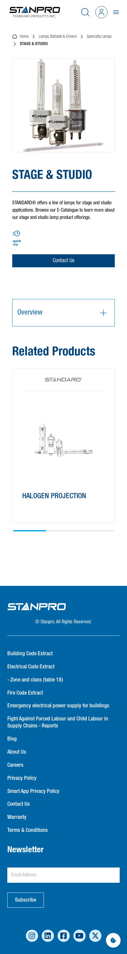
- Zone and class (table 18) (35, 680)
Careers (15, 765)
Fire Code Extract (25, 693)
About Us (16, 752)
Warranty (16, 817)
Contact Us (63, 260)
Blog (12, 739)
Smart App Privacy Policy (33, 791)
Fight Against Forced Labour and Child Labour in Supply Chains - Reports (57, 722)
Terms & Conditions (27, 830)
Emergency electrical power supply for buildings (58, 705)
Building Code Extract (30, 653)
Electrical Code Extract (31, 666)
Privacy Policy (22, 778)
